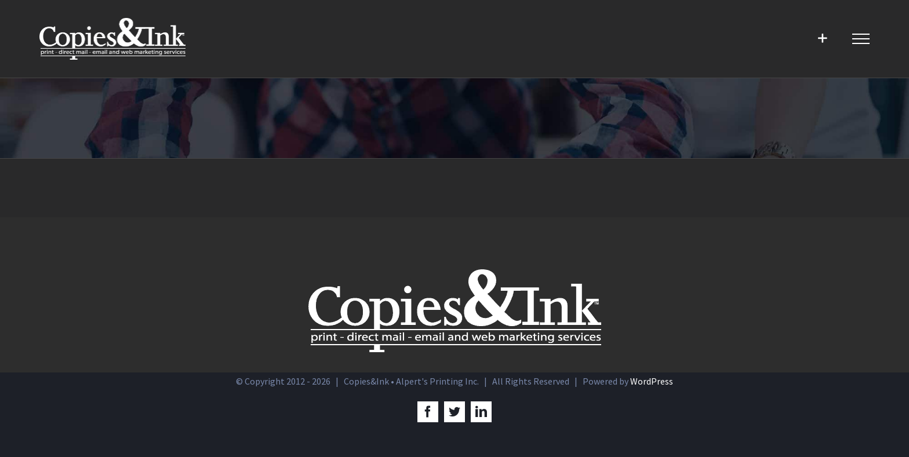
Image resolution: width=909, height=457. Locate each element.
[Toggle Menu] (860, 39)
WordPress (651, 381)
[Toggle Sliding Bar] (822, 38)
